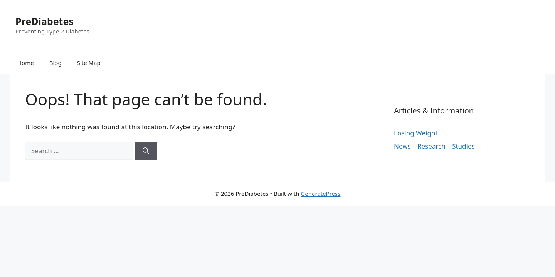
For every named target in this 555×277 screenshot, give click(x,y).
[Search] (146, 151)
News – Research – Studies (434, 146)
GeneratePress (320, 193)
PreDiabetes (44, 21)
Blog (55, 63)
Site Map (89, 63)
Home (25, 63)
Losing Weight (416, 132)
